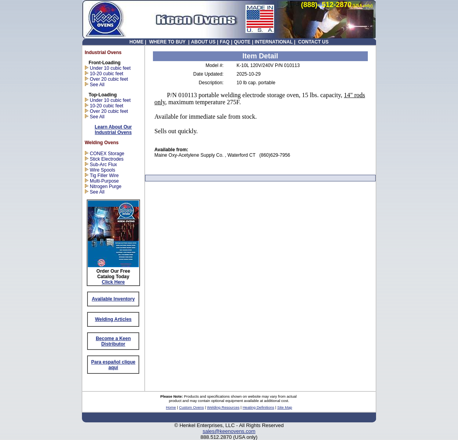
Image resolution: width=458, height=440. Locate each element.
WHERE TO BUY (167, 42)
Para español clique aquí (113, 364)
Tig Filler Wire (104, 175)
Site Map (284, 407)
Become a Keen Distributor (113, 341)
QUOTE (242, 42)
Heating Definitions (258, 407)
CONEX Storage (107, 153)
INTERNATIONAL (273, 42)
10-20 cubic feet (104, 73)
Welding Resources (223, 407)
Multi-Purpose (104, 181)
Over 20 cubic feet (109, 79)
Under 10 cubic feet (110, 68)
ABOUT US (203, 42)
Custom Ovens (191, 407)
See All (97, 84)
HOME (136, 42)
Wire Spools (102, 170)
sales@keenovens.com (229, 431)
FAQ (225, 42)
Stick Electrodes (107, 159)
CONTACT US (313, 42)
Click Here (113, 282)
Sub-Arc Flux (103, 164)
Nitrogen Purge (106, 186)
